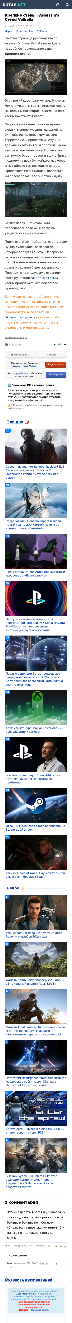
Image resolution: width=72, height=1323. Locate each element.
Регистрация (56, 374)
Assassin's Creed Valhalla (31, 31)
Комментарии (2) (20, 354)
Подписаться (55, 364)
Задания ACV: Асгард (16, 337)
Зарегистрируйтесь (20, 317)
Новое (13, 888)
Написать (51, 354)
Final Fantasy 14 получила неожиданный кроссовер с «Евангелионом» (35, 573)
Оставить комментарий (28, 1279)
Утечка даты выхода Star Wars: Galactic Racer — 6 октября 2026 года (34, 934)
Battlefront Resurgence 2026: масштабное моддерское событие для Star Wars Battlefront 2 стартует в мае (36, 1081)
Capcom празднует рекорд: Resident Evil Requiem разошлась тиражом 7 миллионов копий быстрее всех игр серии (35, 472)
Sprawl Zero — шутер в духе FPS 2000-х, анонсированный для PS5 (35, 1130)
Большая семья (47, 278)
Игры (8, 31)
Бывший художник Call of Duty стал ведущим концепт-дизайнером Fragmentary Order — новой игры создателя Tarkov (31, 1181)
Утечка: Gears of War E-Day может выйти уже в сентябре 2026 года (35, 874)
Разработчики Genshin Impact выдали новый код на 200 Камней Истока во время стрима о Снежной (33, 524)
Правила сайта (39, 1310)
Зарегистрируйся (26, 1293)
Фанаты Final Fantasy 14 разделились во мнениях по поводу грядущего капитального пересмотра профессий (35, 1030)
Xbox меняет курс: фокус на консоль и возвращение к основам (34, 729)
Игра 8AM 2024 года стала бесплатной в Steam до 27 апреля (35, 827)
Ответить (41, 1246)
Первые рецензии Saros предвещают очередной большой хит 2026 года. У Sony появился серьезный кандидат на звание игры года (34, 679)
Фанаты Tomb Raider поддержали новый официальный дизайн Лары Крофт (35, 981)
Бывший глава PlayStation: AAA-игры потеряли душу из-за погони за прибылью (33, 778)
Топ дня (15, 422)
